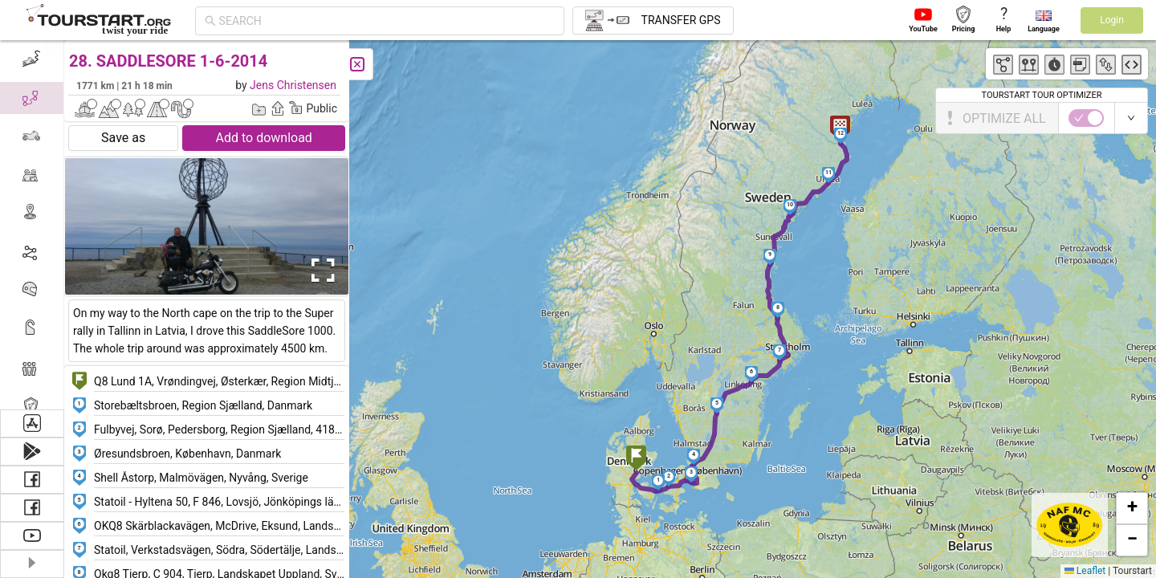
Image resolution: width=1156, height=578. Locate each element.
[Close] (357, 64)
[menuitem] (31, 59)
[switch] (1086, 118)
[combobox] (387, 20)
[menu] (32, 224)
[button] (636, 460)
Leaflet (1084, 570)
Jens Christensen (293, 85)
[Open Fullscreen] (319, 270)
